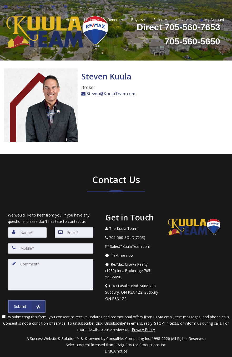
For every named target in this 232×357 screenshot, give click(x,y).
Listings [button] (91, 19)
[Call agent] (18, 6)
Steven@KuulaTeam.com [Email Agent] (108, 93)
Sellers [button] (160, 19)
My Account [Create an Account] (212, 19)
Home (70, 19)
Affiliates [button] (183, 19)
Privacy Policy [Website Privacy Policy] (143, 329)
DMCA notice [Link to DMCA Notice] (116, 351)
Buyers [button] (138, 19)
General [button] (115, 19)
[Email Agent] (8, 6)
